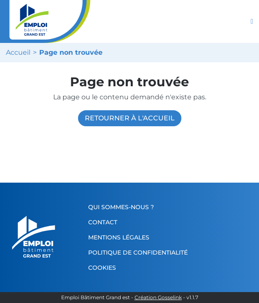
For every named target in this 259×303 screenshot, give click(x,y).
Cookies (102, 267)
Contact (102, 222)
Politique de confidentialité (138, 252)
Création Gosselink (158, 297)
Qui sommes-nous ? (121, 207)
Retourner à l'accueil (130, 118)
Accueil (18, 52)
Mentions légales (118, 237)
